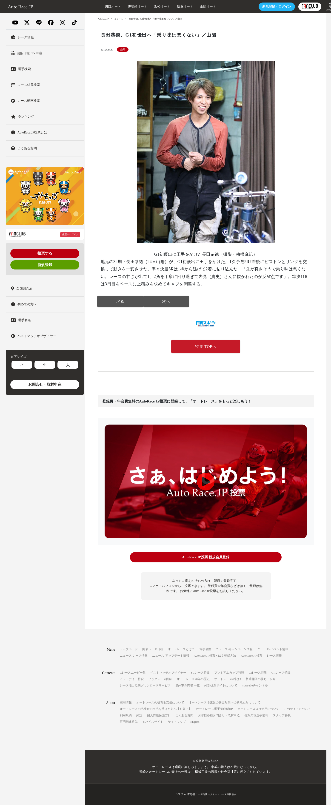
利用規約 (126, 715)
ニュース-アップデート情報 (170, 656)
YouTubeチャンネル (255, 685)
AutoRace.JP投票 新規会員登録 (205, 558)
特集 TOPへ (206, 347)
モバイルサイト (152, 722)
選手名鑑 (205, 649)
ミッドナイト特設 (132, 679)
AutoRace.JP (104, 18)
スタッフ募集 (282, 715)
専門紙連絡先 (129, 722)
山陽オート (193, 6)
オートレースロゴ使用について (258, 709)
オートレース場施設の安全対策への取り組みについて (224, 702)
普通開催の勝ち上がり (261, 679)
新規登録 (44, 265)
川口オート (98, 6)
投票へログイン (70, 234)
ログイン (261, 6)
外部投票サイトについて (220, 685)
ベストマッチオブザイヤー (168, 673)
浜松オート (147, 6)
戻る (120, 302)
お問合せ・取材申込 (44, 384)
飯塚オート (170, 6)
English (195, 722)
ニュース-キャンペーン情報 (234, 649)
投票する (44, 253)
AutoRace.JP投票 (251, 656)
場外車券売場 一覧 (187, 685)
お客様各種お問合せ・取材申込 (219, 715)
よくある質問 (184, 715)
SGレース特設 (200, 673)
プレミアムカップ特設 (229, 673)
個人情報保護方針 (159, 715)
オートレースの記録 (227, 679)
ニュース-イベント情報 (272, 649)
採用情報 (126, 702)
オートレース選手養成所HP (214, 709)
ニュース (120, 18)
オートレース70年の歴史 (193, 679)
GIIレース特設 (281, 673)
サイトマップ (177, 722)
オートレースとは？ (181, 649)
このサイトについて (297, 709)
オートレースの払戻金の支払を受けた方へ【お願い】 (155, 709)
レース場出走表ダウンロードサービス (145, 685)
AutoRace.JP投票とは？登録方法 (215, 656)
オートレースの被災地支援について (160, 702)
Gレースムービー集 (133, 673)
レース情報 (274, 656)
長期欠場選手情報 (256, 715)
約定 (139, 715)
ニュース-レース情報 (134, 656)
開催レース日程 (152, 649)
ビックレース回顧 (160, 679)
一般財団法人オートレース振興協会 (217, 794)
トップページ (129, 649)
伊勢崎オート (122, 6)
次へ (166, 302)
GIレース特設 (258, 673)
